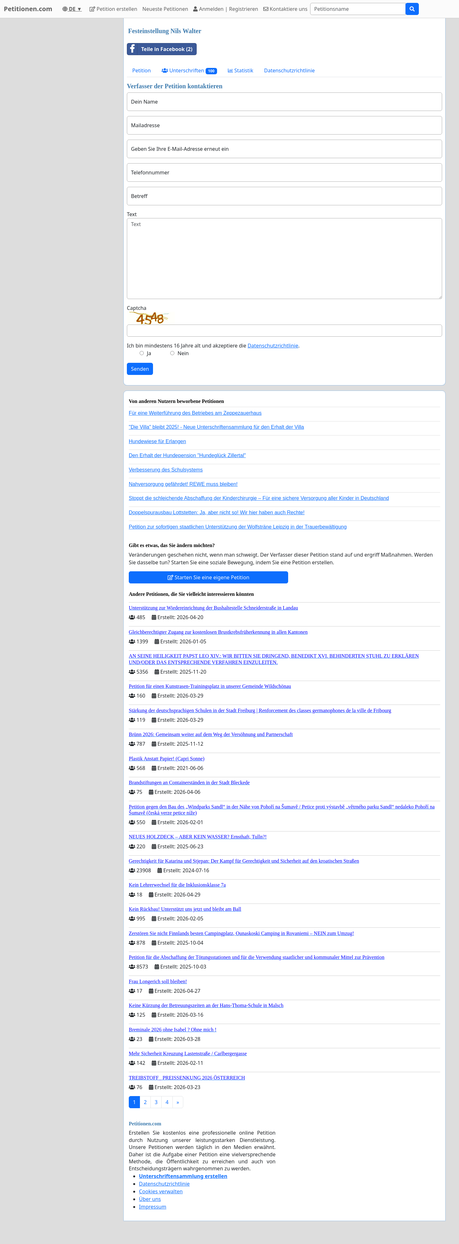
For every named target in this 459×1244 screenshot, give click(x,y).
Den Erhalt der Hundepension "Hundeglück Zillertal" (187, 455)
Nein (183, 353)
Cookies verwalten (161, 1191)
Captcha (136, 307)
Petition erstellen (113, 8)
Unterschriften (189, 70)
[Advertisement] (61, 113)
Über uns (150, 1199)
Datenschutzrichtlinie (289, 70)
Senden (140, 368)
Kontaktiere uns (285, 8)
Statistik (240, 70)
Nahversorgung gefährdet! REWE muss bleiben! (183, 484)
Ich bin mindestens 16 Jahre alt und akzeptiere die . (213, 345)
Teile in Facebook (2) (160, 49)
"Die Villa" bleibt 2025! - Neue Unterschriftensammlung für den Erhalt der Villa (216, 427)
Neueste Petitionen (165, 8)
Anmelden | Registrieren (225, 8)
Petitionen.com (28, 8)
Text (132, 214)
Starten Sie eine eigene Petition (209, 577)
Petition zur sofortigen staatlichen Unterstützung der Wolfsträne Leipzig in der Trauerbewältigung (238, 527)
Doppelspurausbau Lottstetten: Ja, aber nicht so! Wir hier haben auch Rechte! (216, 512)
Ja (149, 353)
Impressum (152, 1206)
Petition (141, 70)
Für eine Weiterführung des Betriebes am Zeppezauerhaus (195, 413)
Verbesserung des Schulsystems (166, 469)
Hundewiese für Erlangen (157, 441)
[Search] (358, 9)
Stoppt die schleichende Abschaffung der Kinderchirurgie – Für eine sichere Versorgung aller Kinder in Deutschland (259, 498)
